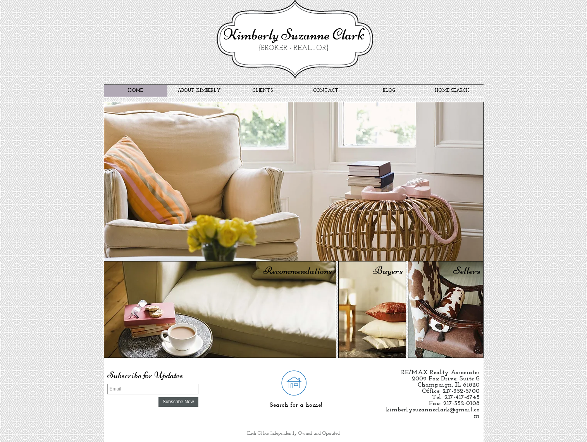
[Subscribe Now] (178, 402)
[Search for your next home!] (294, 383)
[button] (294, 181)
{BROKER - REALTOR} (294, 48)
